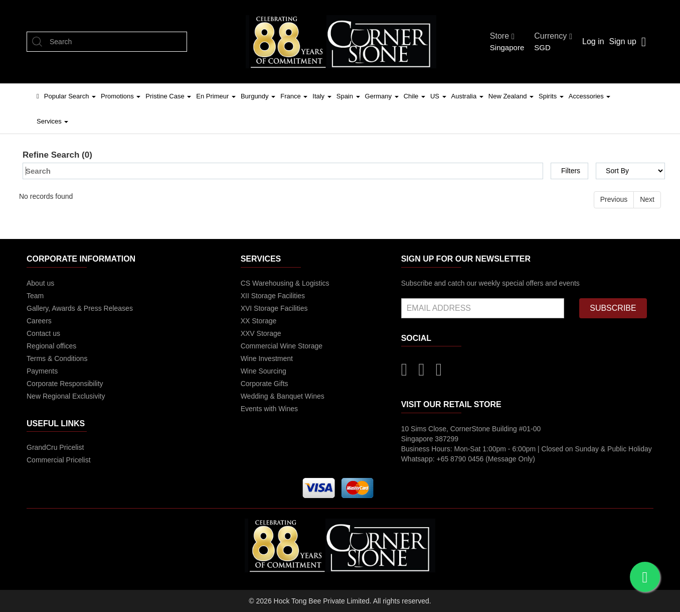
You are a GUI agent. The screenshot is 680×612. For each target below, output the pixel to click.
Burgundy (258, 96)
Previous (613, 199)
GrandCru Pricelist (55, 447)
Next (647, 199)
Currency (553, 36)
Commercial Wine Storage (281, 346)
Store (502, 36)
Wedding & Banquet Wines (282, 396)
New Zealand (511, 96)
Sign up (622, 41)
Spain (348, 96)
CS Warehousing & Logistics (285, 283)
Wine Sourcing (263, 371)
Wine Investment (267, 358)
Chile (414, 96)
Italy (321, 96)
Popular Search (70, 96)
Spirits (551, 96)
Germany (382, 96)
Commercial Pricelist (59, 460)
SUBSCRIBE (613, 308)
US (438, 96)
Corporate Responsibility (65, 384)
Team (35, 296)
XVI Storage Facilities (274, 308)
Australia (467, 96)
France (293, 96)
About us (40, 283)
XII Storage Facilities (273, 296)
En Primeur (216, 96)
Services (52, 121)
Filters (570, 171)
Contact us (43, 333)
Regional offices (51, 346)
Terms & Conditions (57, 358)
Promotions (120, 96)
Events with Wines (269, 409)
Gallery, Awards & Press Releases (80, 308)
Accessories (590, 96)
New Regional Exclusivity (66, 396)
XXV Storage (261, 333)
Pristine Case (168, 96)
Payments (42, 371)
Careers (39, 321)
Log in (593, 41)
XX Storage (259, 321)
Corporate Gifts (264, 384)
